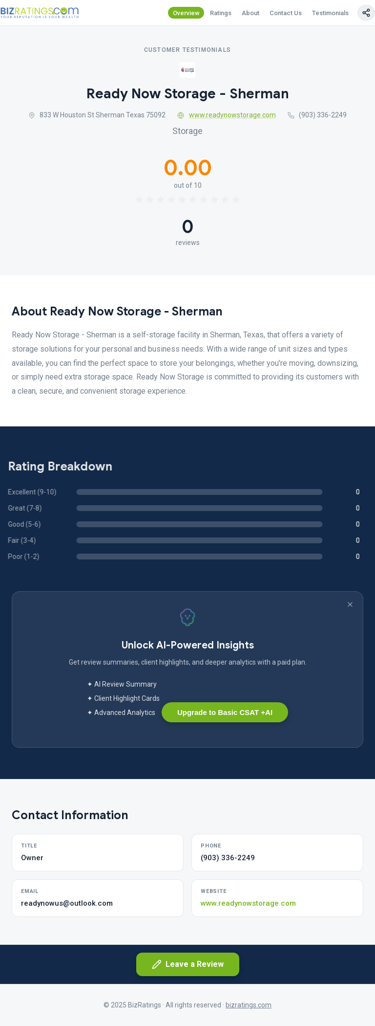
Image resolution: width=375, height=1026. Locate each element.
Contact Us (286, 13)
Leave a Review (188, 964)
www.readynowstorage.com (226, 115)
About (250, 13)
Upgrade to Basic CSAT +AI (224, 712)
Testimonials (330, 13)
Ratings (220, 13)
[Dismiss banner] (350, 604)
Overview (186, 13)
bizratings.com (248, 1005)
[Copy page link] (366, 13)
